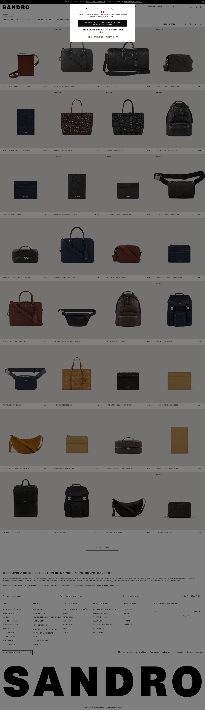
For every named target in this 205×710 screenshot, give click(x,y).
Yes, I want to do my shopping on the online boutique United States (102, 23)
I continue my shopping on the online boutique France (102, 31)
